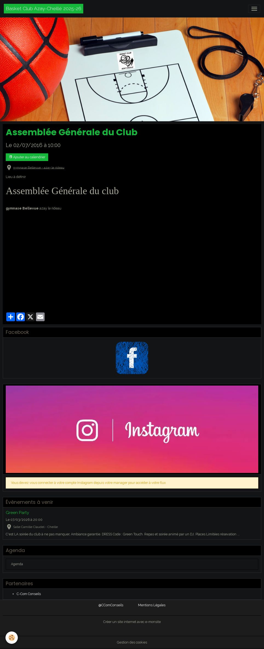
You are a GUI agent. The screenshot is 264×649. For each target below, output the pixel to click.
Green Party (17, 512)
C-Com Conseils (29, 594)
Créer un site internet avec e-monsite (132, 622)
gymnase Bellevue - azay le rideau (38, 167)
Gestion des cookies (132, 642)
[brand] (43, 8)
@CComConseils (111, 605)
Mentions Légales (151, 605)
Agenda (17, 564)
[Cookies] (11, 637)
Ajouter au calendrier (27, 157)
